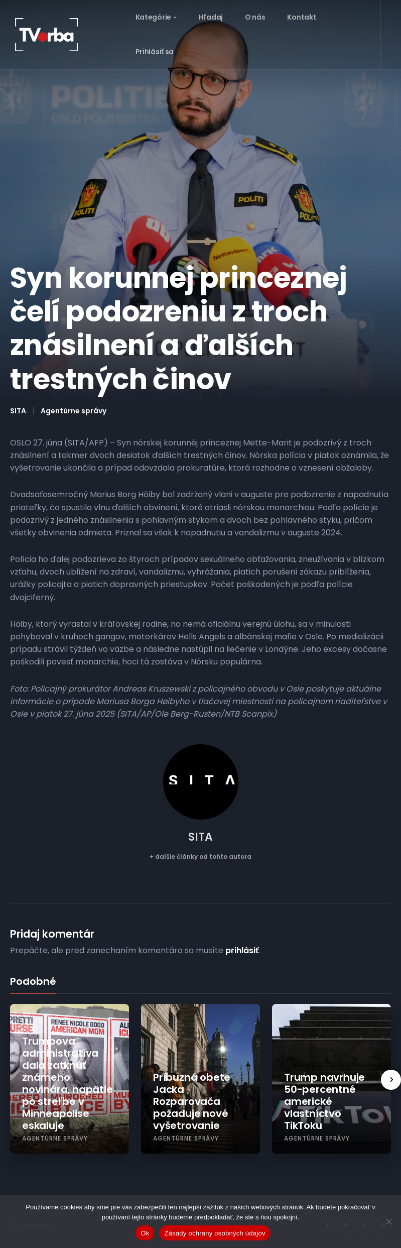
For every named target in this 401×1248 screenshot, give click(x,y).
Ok (145, 1233)
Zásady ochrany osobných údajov (214, 1233)
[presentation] (391, 1080)
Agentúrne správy (73, 411)
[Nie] (388, 1221)
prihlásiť (241, 950)
